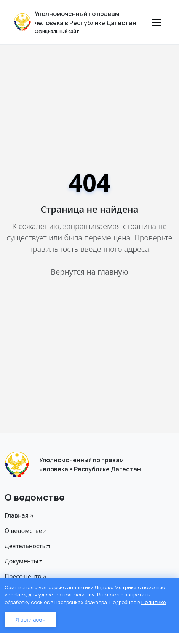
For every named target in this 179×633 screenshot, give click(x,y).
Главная (19, 515)
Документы (24, 561)
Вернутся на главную (89, 272)
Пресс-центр (26, 576)
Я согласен (30, 619)
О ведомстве (26, 530)
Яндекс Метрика (116, 587)
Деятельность (28, 546)
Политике (153, 602)
